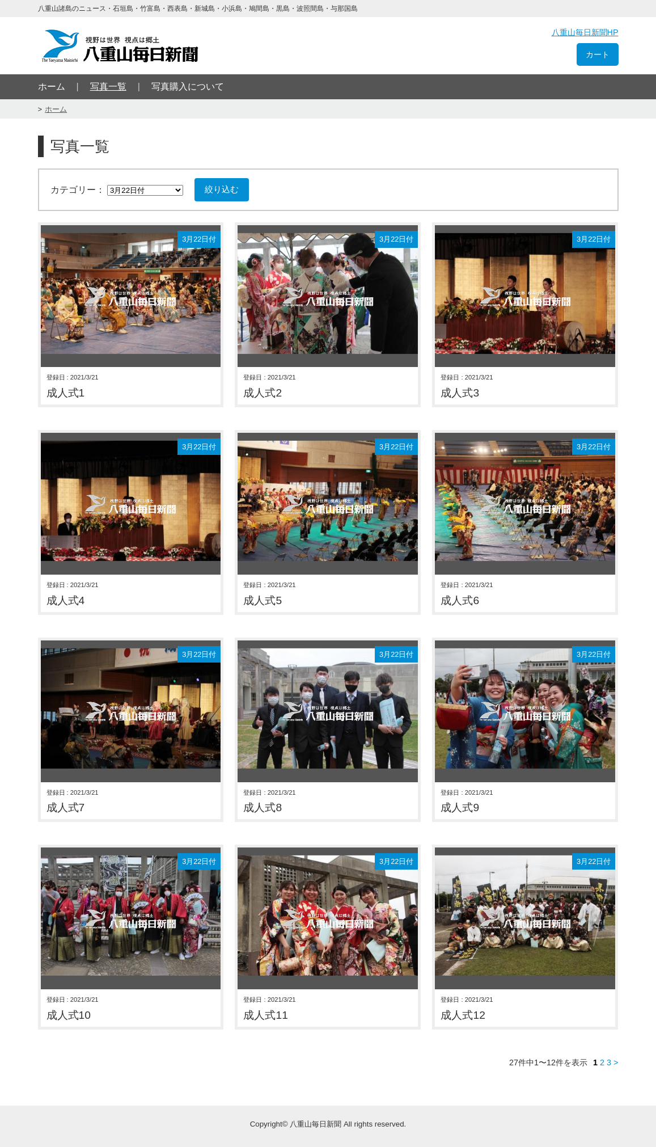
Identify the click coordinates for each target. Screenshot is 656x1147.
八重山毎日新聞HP (585, 32)
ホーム (51, 86)
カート (598, 54)
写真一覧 (108, 86)
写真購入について (187, 86)
